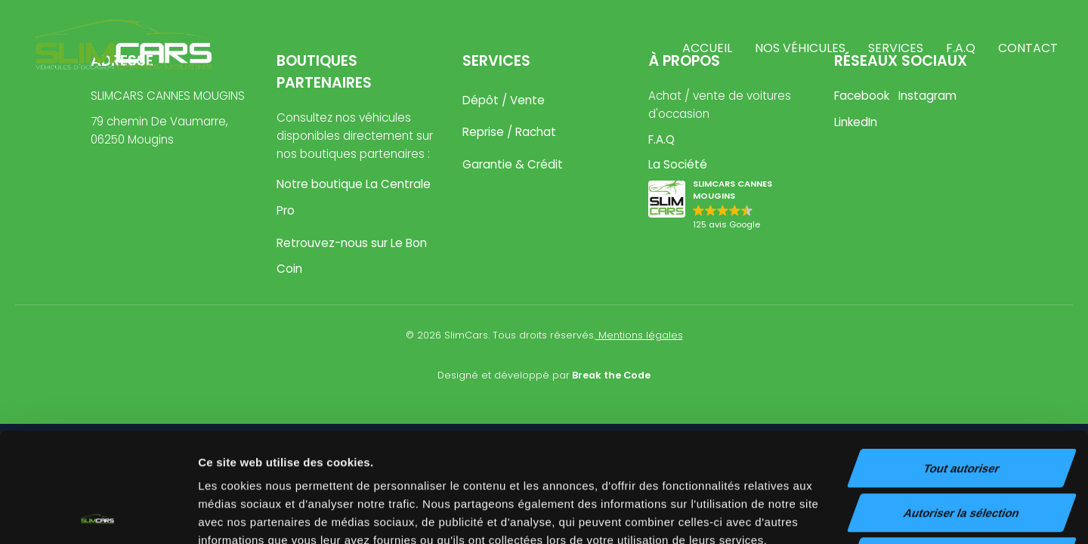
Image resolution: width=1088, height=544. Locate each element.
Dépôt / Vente (503, 100)
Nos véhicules (800, 48)
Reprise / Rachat (509, 132)
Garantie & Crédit (512, 164)
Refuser (961, 447)
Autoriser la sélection (962, 403)
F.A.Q (960, 48)
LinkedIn (855, 122)
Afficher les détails (832, 514)
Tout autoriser (962, 359)
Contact (1028, 48)
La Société (677, 164)
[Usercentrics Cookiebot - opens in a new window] (98, 514)
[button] (729, 206)
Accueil (707, 48)
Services (895, 48)
